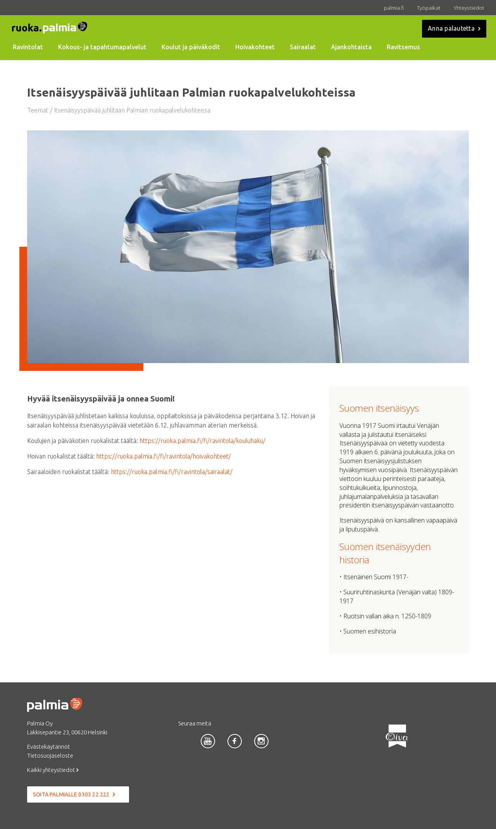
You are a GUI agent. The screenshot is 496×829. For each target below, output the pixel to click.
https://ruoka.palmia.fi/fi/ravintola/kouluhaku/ (202, 440)
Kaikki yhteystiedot (53, 770)
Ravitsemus (403, 46)
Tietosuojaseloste (50, 755)
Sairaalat (303, 46)
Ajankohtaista (351, 46)
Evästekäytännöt (48, 746)
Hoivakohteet (255, 46)
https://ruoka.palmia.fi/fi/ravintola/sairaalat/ (171, 471)
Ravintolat (28, 46)
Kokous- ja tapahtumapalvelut (102, 46)
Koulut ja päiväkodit (191, 46)
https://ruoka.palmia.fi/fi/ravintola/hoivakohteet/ (163, 456)
